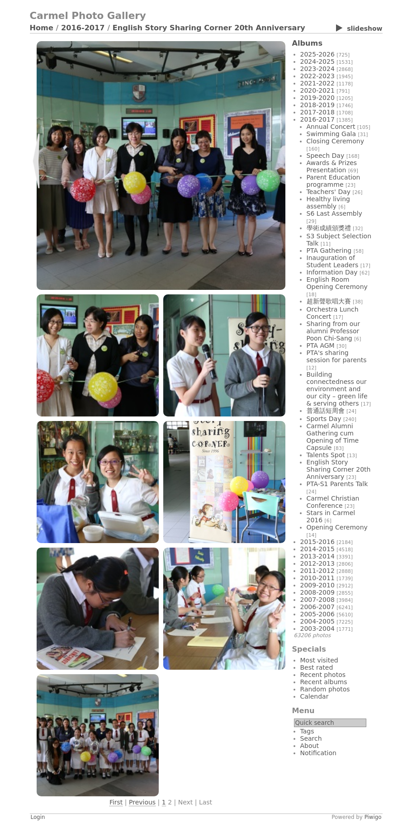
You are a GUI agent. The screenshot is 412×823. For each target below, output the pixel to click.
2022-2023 (317, 76)
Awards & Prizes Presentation (332, 166)
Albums (307, 43)
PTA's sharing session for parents (337, 356)
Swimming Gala (331, 133)
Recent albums (323, 682)
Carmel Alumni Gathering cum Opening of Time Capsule (333, 436)
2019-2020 (317, 97)
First (116, 802)
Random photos (325, 689)
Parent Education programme (333, 181)
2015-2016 (317, 541)
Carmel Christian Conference (333, 502)
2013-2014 (317, 556)
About (309, 745)
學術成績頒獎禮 (329, 228)
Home (41, 28)
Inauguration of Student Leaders (333, 261)
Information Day (332, 272)
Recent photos (323, 674)
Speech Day (326, 155)
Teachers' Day (329, 191)
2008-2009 (317, 592)
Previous (142, 802)
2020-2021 (317, 90)
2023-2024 (317, 68)
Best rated (316, 667)
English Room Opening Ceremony (337, 283)
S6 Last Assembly (334, 213)
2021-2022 (317, 83)
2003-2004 (317, 628)
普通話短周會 (326, 410)
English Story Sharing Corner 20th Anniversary (209, 28)
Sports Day (324, 418)
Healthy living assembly (328, 202)
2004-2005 (317, 621)
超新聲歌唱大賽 (329, 301)
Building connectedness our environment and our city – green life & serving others (337, 389)
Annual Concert (331, 126)
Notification (318, 753)
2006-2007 (317, 606)
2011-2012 (317, 570)
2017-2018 (317, 112)
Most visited (319, 660)
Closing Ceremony (335, 141)
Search (311, 738)
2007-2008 (317, 599)
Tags (307, 731)
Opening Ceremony (337, 527)
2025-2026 (317, 54)
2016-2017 (83, 28)
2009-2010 (317, 585)
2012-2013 (317, 563)
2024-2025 (317, 61)
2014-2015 (317, 549)
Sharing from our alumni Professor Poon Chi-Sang (333, 331)
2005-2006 (317, 614)
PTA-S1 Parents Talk (337, 483)
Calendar (314, 696)
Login (38, 817)
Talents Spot (326, 455)
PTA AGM (321, 345)
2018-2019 (317, 105)
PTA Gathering (329, 250)
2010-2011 (317, 578)
